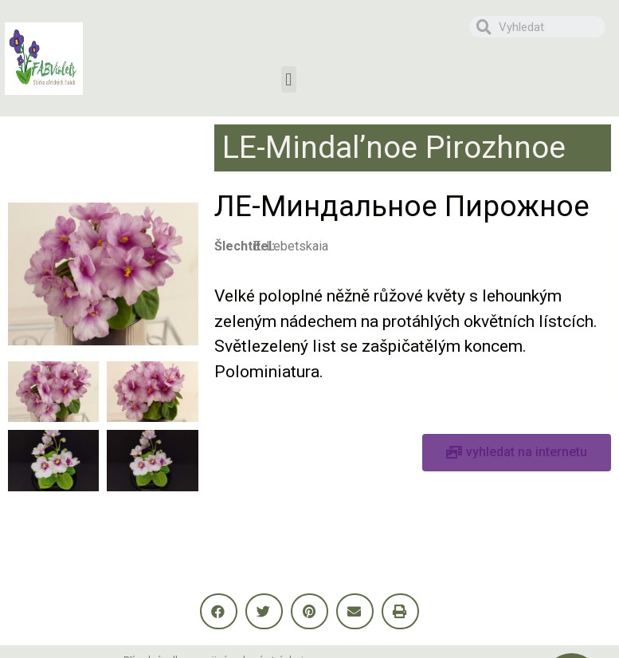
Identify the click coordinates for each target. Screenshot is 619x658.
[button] (288, 79)
